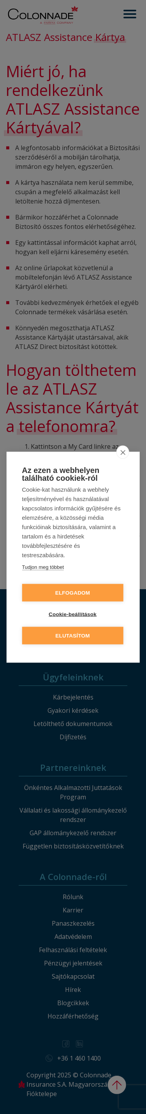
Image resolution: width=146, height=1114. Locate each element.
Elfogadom (72, 592)
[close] (122, 452)
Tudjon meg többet (43, 567)
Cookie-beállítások (73, 614)
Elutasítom (72, 635)
